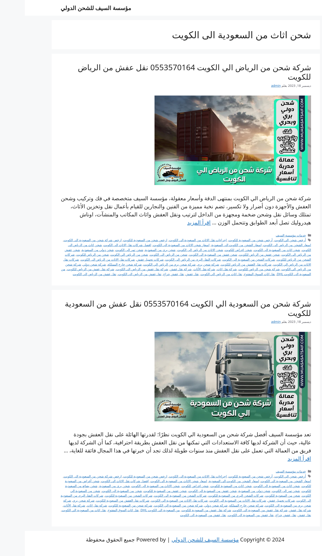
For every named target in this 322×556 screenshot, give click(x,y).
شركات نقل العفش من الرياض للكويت (221, 264)
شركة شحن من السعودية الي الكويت (153, 505)
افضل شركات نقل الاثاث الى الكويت (102, 245)
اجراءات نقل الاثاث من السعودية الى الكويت (173, 240)
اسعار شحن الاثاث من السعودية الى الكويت (156, 245)
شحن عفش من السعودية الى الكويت (188, 254)
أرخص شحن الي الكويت (265, 240)
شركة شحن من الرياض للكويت (234, 269)
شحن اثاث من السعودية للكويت (206, 486)
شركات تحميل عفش (125, 259)
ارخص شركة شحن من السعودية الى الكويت (68, 240)
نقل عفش (167, 274)
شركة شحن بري (183, 264)
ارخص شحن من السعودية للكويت (120, 240)
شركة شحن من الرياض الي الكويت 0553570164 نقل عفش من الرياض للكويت (169, 72)
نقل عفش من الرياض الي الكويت (69, 274)
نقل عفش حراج (148, 274)
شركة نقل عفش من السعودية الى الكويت (235, 510)
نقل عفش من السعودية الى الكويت (226, 515)
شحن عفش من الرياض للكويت (234, 254)
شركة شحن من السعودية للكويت (105, 505)
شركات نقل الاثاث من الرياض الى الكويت (83, 259)
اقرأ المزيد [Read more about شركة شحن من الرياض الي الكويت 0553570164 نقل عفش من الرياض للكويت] (174, 222)
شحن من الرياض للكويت (68, 254)
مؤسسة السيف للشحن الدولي (71, 8)
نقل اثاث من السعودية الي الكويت (59, 510)
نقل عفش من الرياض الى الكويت (115, 274)
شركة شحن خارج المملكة (100, 264)
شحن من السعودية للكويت (257, 495)
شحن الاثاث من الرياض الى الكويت (175, 250)
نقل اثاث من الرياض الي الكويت (197, 274)
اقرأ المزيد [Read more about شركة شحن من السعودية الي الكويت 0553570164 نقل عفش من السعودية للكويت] (274, 458)
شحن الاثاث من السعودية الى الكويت (131, 486)
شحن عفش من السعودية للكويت (140, 491)
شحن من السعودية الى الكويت (97, 491)
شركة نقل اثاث (202, 269)
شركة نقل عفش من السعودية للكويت (181, 510)
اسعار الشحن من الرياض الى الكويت (262, 245)
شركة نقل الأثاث (180, 269)
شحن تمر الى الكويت (104, 250)
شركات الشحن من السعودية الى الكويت (224, 259)
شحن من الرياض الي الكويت (104, 254)
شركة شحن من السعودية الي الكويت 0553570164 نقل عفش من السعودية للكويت (163, 308)
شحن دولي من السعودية (73, 250)
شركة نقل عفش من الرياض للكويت (65, 269)
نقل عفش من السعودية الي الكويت (178, 515)
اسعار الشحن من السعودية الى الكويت (261, 481)
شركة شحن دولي (69, 264)
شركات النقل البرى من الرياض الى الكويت (168, 259)
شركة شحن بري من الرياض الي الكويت (145, 264)
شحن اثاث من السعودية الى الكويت (252, 250)
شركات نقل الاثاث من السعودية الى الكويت (213, 500)
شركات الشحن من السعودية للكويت (104, 495)
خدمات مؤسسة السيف (266, 235)
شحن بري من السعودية (135, 250)
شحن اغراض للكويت (213, 250)
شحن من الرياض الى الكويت (144, 254)
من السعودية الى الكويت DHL (135, 510)
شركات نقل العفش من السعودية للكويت (98, 500)
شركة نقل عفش (156, 269)
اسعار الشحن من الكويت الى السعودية (211, 245)
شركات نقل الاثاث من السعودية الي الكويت (154, 500)
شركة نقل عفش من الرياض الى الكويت (117, 269)
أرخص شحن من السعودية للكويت (226, 240)
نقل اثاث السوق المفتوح (234, 274)
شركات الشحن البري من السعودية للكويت (211, 495)
